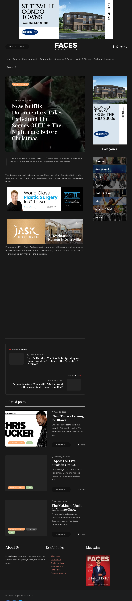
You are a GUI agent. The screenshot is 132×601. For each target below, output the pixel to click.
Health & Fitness (83, 59)
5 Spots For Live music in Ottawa (56, 460)
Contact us (56, 550)
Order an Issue (58, 554)
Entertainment (29, 59)
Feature (13, 524)
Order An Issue (17, 47)
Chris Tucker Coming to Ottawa (56, 418)
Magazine (109, 59)
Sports (16, 59)
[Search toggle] (126, 46)
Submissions (57, 557)
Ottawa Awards (58, 564)
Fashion (98, 59)
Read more (47, 441)
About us (55, 547)
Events (10, 67)
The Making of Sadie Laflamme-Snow (53, 502)
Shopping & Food (63, 59)
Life (8, 59)
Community (46, 59)
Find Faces (56, 560)
